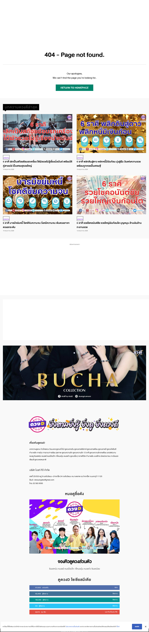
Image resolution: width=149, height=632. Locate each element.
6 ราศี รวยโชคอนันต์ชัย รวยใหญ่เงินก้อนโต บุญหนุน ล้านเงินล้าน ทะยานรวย (109, 224)
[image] (74, 526)
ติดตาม (115, 591)
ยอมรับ (137, 627)
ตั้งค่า (117, 627)
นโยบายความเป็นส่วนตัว (72, 627)
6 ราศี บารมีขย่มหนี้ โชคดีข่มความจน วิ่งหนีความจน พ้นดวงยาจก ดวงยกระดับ (36, 224)
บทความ (5, 157)
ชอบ (116, 585)
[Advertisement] (74, 21)
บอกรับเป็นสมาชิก (111, 610)
